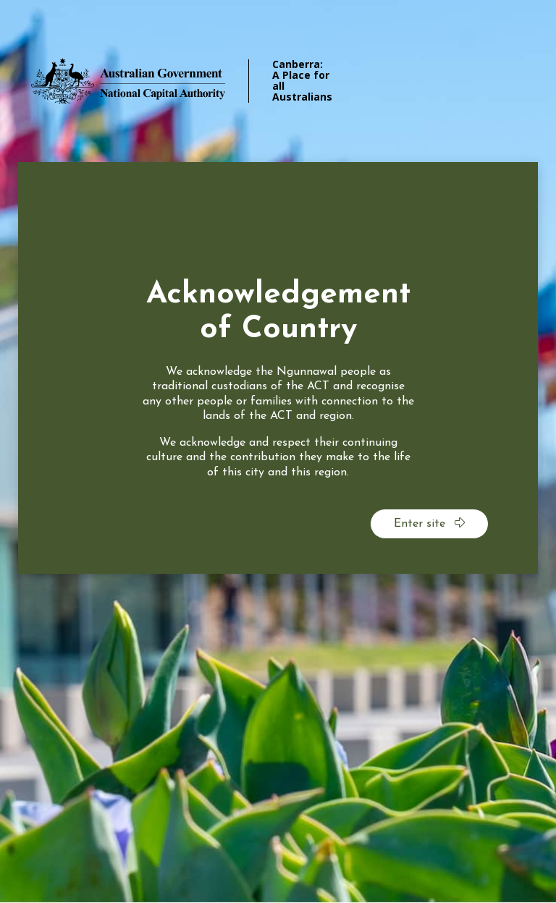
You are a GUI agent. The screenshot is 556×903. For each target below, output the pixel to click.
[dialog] (278, 368)
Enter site (429, 523)
